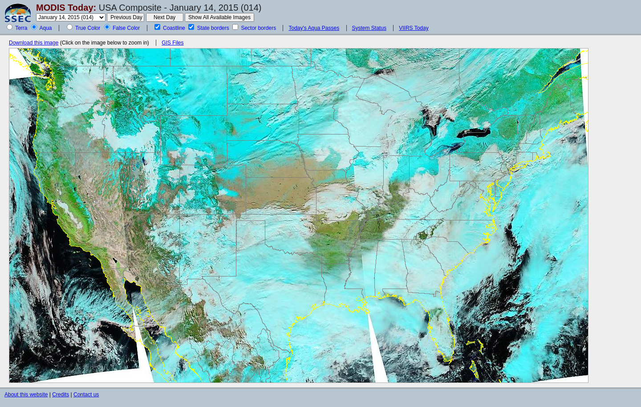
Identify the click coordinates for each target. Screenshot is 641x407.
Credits (60, 394)
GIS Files (172, 43)
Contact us (86, 394)
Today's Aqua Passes (313, 28)
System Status (369, 28)
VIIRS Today (413, 28)
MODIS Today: (66, 7)
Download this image (33, 43)
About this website (26, 394)
